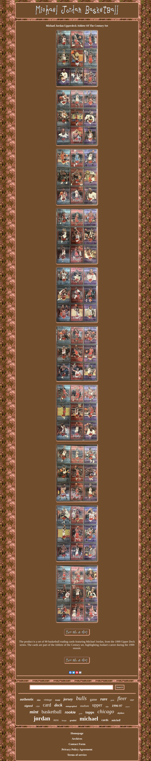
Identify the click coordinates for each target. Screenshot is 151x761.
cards (104, 720)
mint (34, 711)
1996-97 (117, 705)
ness (56, 720)
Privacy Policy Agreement (77, 749)
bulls (81, 698)
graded (73, 720)
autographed (71, 706)
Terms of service (77, 754)
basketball (52, 711)
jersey (68, 699)
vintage (48, 699)
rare (103, 699)
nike (107, 707)
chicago (106, 711)
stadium (84, 705)
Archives (77, 738)
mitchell (116, 720)
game (93, 699)
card (47, 704)
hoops (64, 720)
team (57, 700)
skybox (120, 713)
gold (80, 713)
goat (112, 700)
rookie (70, 712)
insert (127, 707)
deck (58, 705)
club (38, 706)
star (132, 699)
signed (28, 705)
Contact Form (77, 744)
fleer (122, 698)
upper (97, 705)
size (38, 700)
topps (89, 712)
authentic (27, 699)
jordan (42, 718)
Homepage (77, 733)
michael (89, 719)
